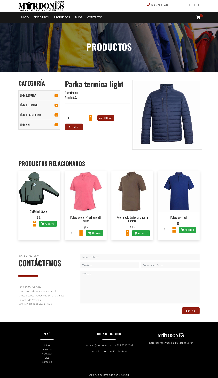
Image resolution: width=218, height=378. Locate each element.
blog (47, 355)
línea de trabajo (39, 103)
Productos (47, 351)
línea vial (39, 122)
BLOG (78, 16)
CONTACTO (94, 16)
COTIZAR (105, 115)
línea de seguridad (39, 112)
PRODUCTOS (62, 16)
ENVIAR (190, 308)
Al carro (47, 221)
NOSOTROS (41, 16)
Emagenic (123, 372)
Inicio (47, 342)
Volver (73, 124)
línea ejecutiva (39, 93)
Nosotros (47, 346)
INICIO (25, 16)
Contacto (47, 359)
